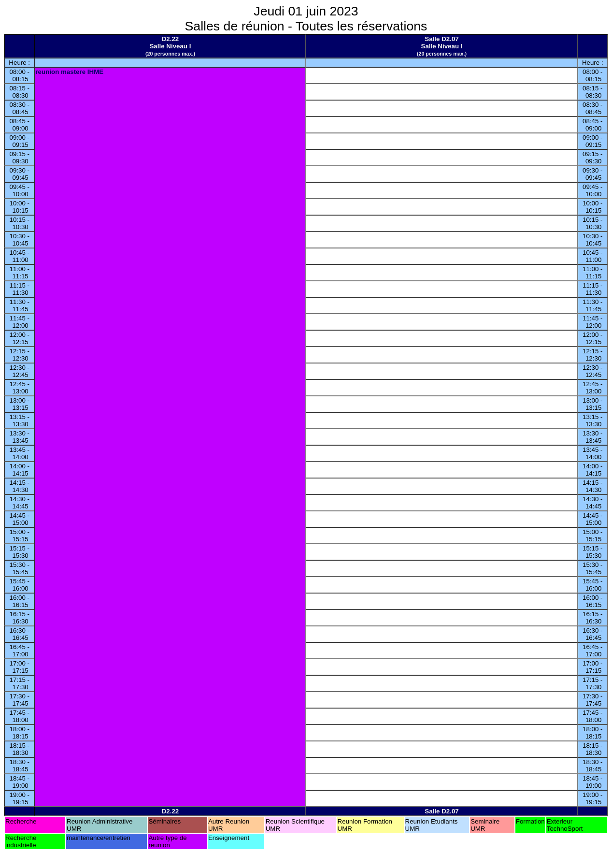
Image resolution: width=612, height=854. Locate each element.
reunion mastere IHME (69, 71)
